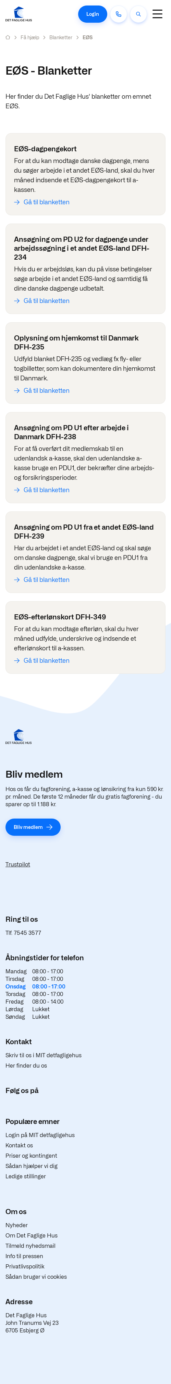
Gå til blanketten (47, 202)
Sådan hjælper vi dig (31, 1166)
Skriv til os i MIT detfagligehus (43, 1055)
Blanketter (60, 37)
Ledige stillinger (25, 1176)
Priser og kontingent (31, 1156)
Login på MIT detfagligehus (40, 1135)
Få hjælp (30, 37)
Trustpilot (17, 864)
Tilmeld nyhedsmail (30, 1246)
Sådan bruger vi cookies (36, 1277)
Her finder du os (26, 1065)
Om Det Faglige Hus (31, 1235)
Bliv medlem (28, 827)
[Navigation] (157, 14)
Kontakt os (19, 1145)
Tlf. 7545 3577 (23, 933)
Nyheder (16, 1225)
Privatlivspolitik (25, 1266)
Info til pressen (24, 1256)
